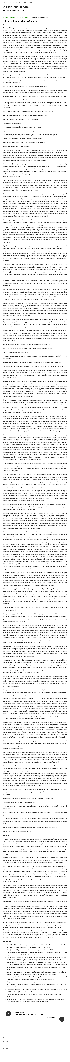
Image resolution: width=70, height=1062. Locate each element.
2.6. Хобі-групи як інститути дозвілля (46, 1019)
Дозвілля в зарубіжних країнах (19, 17)
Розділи (12, 2)
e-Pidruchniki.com (16, 7)
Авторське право (21, 2)
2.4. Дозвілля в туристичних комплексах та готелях (28, 1014)
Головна (5, 2)
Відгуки (30, 2)
